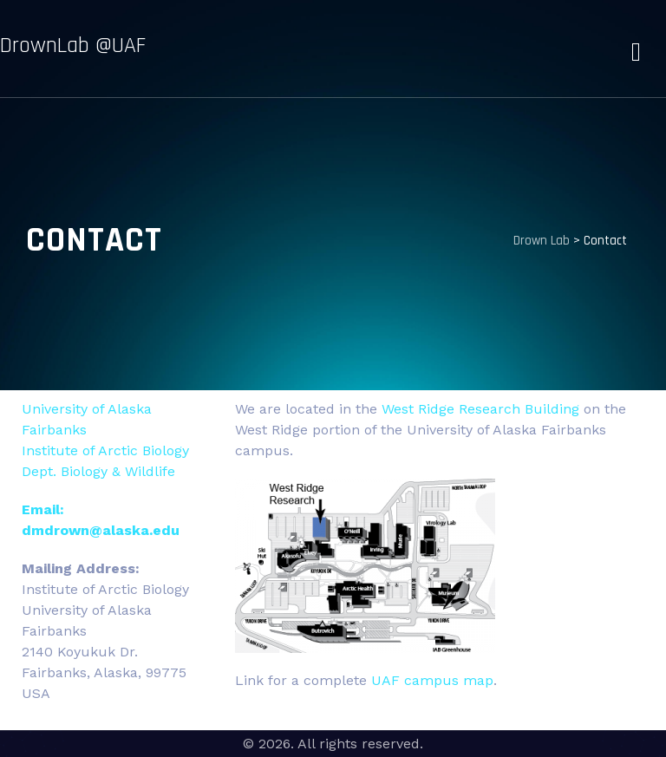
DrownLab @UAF (73, 45)
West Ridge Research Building (480, 409)
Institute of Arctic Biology (105, 450)
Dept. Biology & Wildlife (98, 471)
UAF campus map (432, 680)
